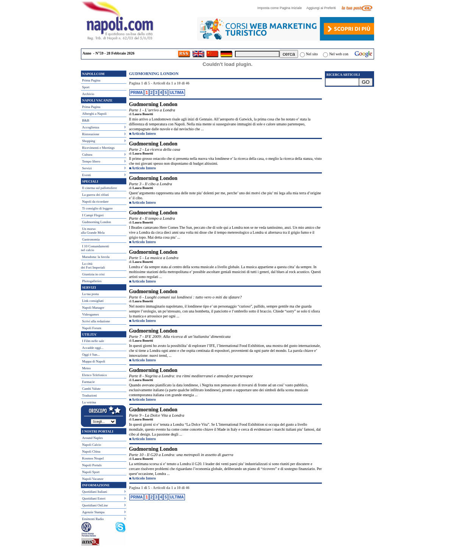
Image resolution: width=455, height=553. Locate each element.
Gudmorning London (96, 222)
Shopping (88, 141)
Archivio (88, 94)
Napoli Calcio (91, 445)
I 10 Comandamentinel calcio (95, 248)
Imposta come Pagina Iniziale (281, 8)
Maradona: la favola (95, 257)
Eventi (86, 175)
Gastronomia (91, 239)
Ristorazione (90, 134)
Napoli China (91, 451)
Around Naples (92, 438)
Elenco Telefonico (94, 375)
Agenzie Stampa (93, 512)
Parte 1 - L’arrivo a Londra (152, 110)
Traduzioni (89, 395)
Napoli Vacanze (93, 479)
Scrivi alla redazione (96, 321)
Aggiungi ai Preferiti (323, 8)
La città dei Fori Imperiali (93, 265)
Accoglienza (90, 127)
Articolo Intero (144, 133)
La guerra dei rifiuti (95, 195)
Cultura (87, 154)
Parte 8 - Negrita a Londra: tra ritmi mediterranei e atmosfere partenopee (191, 375)
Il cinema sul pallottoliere (99, 188)
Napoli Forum (91, 328)
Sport (86, 87)
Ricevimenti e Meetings (98, 148)
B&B (85, 120)
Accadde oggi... (92, 348)
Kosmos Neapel (93, 458)
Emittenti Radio (93, 519)
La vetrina (89, 402)
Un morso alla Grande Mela (92, 230)
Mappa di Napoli (93, 361)
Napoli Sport (90, 472)
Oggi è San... (91, 354)
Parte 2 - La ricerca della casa (154, 149)
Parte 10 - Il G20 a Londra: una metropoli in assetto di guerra (181, 454)
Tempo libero (91, 161)
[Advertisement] (349, 132)
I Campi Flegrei (93, 215)
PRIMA (136, 93)
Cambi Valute (91, 389)
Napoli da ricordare (95, 201)
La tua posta (90, 294)
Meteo (86, 368)
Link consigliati (93, 301)
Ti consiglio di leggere (97, 208)
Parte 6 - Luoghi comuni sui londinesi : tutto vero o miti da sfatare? (185, 297)
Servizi (87, 168)
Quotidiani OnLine (95, 505)
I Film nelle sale (93, 341)
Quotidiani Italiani (94, 492)
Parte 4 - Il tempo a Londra (152, 218)
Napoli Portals (92, 465)
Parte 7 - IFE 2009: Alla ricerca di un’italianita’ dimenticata (180, 336)
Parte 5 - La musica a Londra (154, 257)
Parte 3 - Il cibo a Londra (150, 183)
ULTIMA (177, 93)
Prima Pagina (91, 80)
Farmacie (88, 382)
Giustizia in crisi (93, 274)
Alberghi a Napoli (94, 114)
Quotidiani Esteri (94, 498)
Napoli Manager (93, 307)
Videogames (90, 314)
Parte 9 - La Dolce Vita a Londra (156, 415)
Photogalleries (92, 281)
